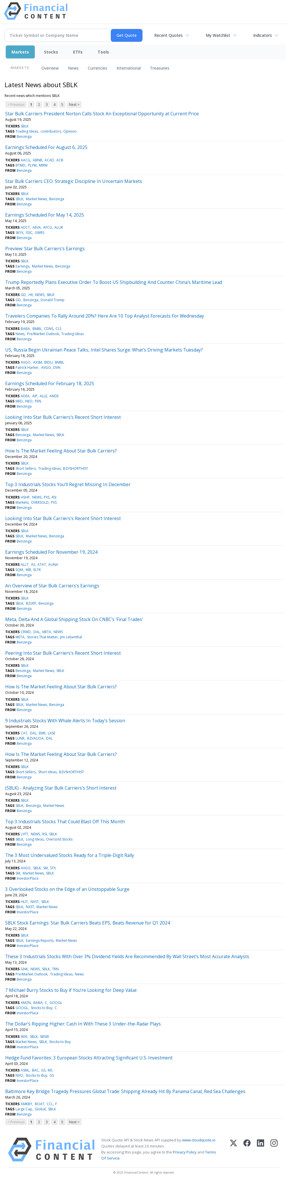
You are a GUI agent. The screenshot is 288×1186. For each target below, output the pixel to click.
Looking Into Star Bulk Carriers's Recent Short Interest (63, 417)
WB (28, 569)
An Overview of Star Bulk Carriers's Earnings (52, 586)
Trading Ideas (27, 131)
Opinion (70, 131)
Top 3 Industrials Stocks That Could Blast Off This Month (65, 821)
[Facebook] (247, 1149)
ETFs (78, 52)
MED (19, 401)
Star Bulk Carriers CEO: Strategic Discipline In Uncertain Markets (73, 181)
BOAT (39, 1103)
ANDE (54, 396)
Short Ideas (47, 771)
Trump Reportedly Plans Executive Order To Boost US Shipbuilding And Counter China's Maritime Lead (113, 282)
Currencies (97, 68)
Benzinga (24, 136)
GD (23, 294)
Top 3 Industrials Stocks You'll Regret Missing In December (68, 484)
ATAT (41, 564)
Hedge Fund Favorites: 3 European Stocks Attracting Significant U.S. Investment (89, 1058)
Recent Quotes (168, 35)
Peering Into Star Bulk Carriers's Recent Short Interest (63, 653)
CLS (58, 328)
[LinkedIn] (260, 1149)
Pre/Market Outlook (43, 333)
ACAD (49, 160)
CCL (50, 1103)
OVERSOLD (40, 502)
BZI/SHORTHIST (75, 468)
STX (53, 868)
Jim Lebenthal (71, 637)
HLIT (24, 901)
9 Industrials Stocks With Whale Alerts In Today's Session (65, 720)
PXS (46, 497)
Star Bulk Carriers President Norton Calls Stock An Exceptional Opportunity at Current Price (102, 113)
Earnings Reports (40, 940)
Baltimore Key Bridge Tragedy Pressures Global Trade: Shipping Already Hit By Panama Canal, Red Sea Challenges (125, 1091)
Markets (20, 52)
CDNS (48, 328)
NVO (19, 1075)
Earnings (22, 266)
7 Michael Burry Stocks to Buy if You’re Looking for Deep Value (71, 990)
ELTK (37, 569)
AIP (34, 396)
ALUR (58, 227)
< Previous (15, 104)
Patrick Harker (27, 367)
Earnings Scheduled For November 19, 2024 (51, 552)
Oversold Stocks (59, 839)
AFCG (47, 227)
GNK (24, 969)
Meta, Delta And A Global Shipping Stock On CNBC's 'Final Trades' (74, 619)
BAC (35, 1070)
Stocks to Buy (41, 1007)
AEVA (37, 227)
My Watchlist (218, 35)
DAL (36, 631)
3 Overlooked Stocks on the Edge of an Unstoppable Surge (67, 889)
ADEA (25, 396)
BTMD (20, 165)
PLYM (32, 165)
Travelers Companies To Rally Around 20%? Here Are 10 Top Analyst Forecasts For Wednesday (104, 316)
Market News (36, 198)
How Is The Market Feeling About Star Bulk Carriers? (61, 451)
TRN (55, 969)
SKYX (19, 232)
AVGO (25, 362)
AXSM (37, 362)
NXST (34, 901)
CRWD (26, 631)
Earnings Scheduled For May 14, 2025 (44, 215)
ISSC (29, 232)
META (46, 631)
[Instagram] (274, 1149)
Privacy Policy (185, 1152)
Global (40, 1109)
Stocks (51, 52)
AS (33, 564)
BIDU (48, 362)
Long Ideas (35, 839)
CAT (24, 733)
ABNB (37, 160)
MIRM (43, 165)
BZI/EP (31, 603)
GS (43, 1070)
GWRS (39, 232)
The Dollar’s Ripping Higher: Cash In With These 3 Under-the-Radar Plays (83, 1024)
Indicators (262, 35)
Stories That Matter (42, 637)
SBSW (44, 1036)
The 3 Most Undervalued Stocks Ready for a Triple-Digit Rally (69, 855)
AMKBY (26, 1103)
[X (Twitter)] (233, 1149)
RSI (54, 497)
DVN (56, 367)
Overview (50, 68)
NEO (29, 401)
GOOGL (55, 1002)
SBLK (24, 126)
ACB (59, 160)
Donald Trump (52, 299)
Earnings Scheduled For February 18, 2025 (49, 383)
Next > (74, 104)
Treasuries (159, 68)
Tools (103, 52)
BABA (25, 328)
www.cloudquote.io (198, 1140)
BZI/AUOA (35, 738)
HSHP (25, 497)
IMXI (24, 1036)
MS (50, 1070)
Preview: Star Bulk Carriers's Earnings (45, 248)
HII (30, 294)
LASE (51, 733)
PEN (38, 401)
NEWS (39, 294)
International (129, 68)
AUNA (53, 564)
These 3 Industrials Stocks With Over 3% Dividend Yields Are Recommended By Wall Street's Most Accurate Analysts (127, 956)
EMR (42, 733)
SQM (19, 569)
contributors (51, 131)
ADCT (25, 227)
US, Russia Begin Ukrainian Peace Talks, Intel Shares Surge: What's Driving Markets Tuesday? (104, 350)
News (73, 68)
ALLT (24, 564)
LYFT (24, 834)
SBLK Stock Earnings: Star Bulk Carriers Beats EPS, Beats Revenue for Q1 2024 (87, 923)
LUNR (20, 738)
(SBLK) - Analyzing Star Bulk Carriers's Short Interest (61, 788)
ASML (25, 1070)
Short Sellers (26, 468)
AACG (25, 160)
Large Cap (24, 1109)
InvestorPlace (28, 878)
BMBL (37, 328)
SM (45, 868)
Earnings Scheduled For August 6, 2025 (46, 147)
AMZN (26, 1002)
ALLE (43, 396)
